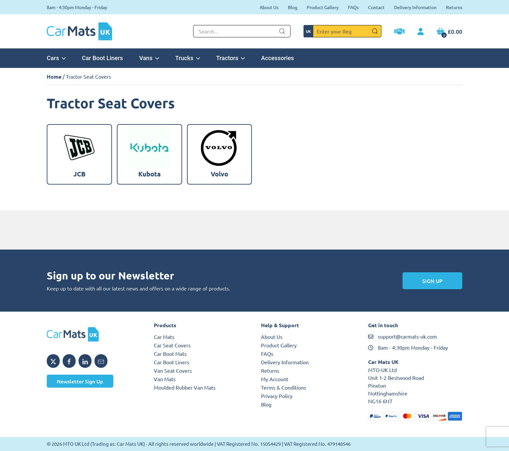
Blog (292, 7)
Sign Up (432, 280)
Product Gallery (323, 7)
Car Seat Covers (172, 345)
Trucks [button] (187, 58)
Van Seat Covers (173, 370)
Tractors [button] (230, 58)
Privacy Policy (276, 396)
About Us (269, 7)
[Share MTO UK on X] (53, 361)
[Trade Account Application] (399, 32)
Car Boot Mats (170, 353)
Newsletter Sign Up (80, 381)
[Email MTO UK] (100, 361)
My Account (274, 379)
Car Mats (164, 336)
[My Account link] (420, 32)
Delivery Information (415, 7)
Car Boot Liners (102, 58)
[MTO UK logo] (94, 334)
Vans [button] (149, 58)
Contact (376, 7)
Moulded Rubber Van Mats (185, 387)
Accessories (277, 58)
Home (54, 76)
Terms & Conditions (283, 387)
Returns (454, 7)
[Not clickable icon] (242, 31)
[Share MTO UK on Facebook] (69, 361)
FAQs (353, 7)
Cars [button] (56, 58)
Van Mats (165, 379)
